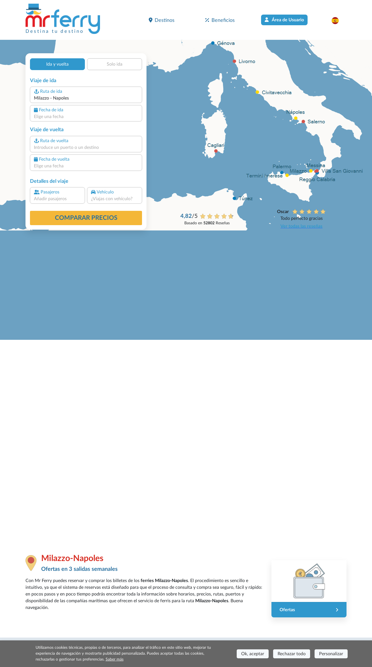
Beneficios (220, 20)
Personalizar (331, 654)
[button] (338, 20)
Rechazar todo (292, 654)
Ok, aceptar (252, 654)
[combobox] (86, 98)
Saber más (115, 659)
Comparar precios (86, 218)
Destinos (162, 20)
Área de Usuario (284, 19)
